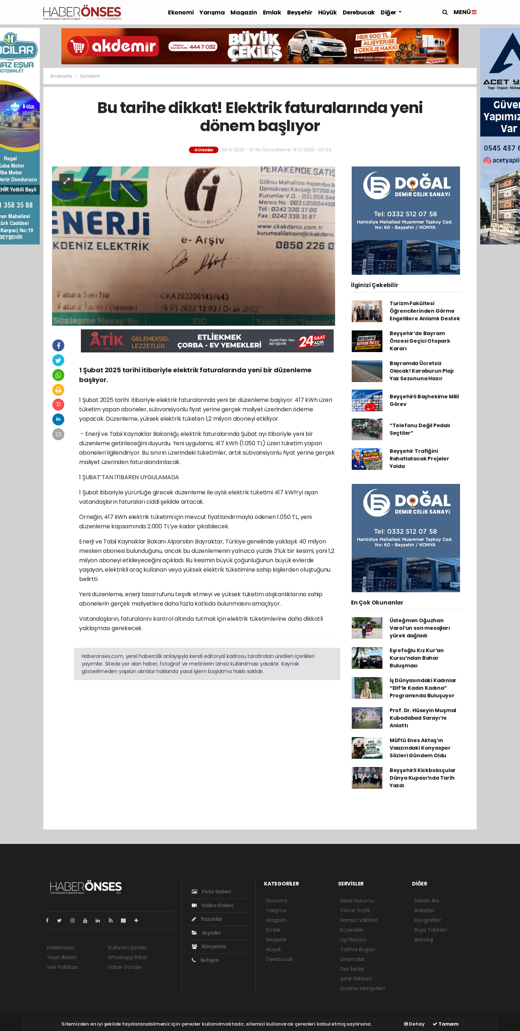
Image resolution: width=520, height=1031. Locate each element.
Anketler (424, 910)
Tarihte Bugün (357, 949)
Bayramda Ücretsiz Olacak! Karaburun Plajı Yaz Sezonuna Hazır (422, 371)
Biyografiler (427, 920)
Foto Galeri (211, 891)
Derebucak (359, 12)
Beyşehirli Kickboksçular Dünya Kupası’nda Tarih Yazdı (423, 778)
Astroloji (423, 939)
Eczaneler (352, 929)
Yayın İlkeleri (61, 957)
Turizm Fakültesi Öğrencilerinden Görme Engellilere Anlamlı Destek (425, 311)
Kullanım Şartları (127, 947)
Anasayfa (61, 76)
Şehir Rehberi (356, 978)
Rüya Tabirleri (430, 929)
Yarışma (212, 12)
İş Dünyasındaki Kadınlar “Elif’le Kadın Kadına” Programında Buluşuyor (423, 688)
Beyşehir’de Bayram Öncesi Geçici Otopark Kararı (420, 341)
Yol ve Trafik (355, 910)
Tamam (446, 1024)
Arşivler (206, 932)
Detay (414, 1024)
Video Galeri (212, 905)
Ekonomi (181, 12)
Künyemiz (209, 946)
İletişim (205, 960)
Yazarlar (207, 919)
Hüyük (327, 12)
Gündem (90, 76)
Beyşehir (299, 12)
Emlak (272, 12)
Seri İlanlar (352, 968)
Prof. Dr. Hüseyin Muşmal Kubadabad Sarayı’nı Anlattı (423, 718)
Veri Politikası (62, 967)
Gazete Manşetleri (362, 988)
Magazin (243, 12)
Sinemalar (352, 959)
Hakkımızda (60, 947)
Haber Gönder (125, 967)
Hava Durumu (357, 900)
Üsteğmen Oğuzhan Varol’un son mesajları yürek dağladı (420, 628)
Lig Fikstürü (353, 939)
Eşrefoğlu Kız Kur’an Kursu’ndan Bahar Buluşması (417, 658)
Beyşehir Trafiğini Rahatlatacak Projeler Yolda (419, 458)
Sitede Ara (426, 900)
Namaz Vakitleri (359, 920)
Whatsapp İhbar (127, 957)
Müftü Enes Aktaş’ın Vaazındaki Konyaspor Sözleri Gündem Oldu (420, 748)
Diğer (389, 12)
